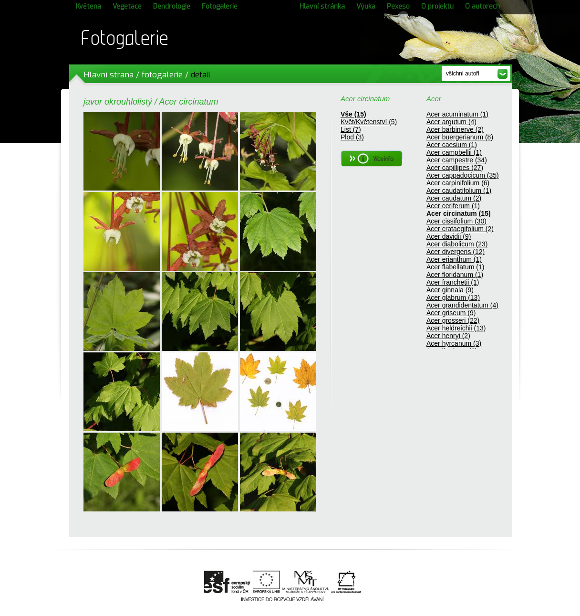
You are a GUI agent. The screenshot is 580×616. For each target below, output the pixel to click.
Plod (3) (352, 137)
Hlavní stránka (322, 6)
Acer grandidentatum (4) (462, 305)
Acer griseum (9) (451, 313)
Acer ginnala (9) (450, 290)
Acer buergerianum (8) (459, 137)
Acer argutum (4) (451, 122)
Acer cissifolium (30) (456, 221)
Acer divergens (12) (455, 251)
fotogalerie (162, 74)
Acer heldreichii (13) (456, 328)
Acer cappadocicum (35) (462, 175)
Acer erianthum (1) (454, 259)
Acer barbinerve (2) (455, 129)
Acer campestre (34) (456, 160)
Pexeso (398, 6)
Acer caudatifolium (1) (458, 190)
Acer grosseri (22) (452, 320)
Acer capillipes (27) (454, 167)
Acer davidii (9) (448, 236)
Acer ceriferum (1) (453, 206)
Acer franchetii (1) (452, 282)
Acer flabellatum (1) (455, 267)
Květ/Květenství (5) (369, 122)
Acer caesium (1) (451, 145)
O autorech (482, 6)
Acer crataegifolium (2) (460, 229)
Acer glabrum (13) (453, 297)
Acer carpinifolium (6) (457, 183)
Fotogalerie (220, 6)
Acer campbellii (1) (454, 152)
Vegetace (127, 6)
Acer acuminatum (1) (457, 114)
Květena (88, 6)
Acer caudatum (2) (453, 198)
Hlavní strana (108, 74)
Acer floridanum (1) (454, 274)
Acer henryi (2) (448, 336)
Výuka (365, 6)
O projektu (437, 6)
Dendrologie (171, 6)
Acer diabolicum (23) (456, 244)
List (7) (351, 129)
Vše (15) (353, 114)
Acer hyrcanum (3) (453, 343)
